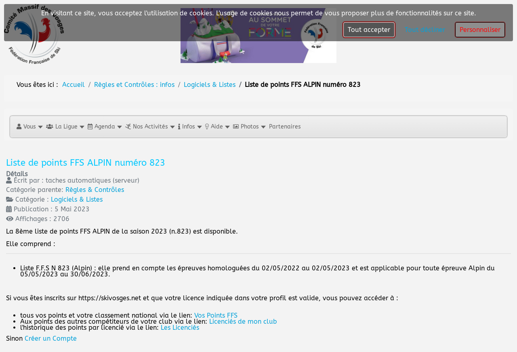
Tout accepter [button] (369, 30)
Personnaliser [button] (480, 30)
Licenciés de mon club (243, 321)
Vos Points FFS (215, 315)
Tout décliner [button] (425, 30)
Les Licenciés (180, 327)
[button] (29, 126)
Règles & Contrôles (94, 190)
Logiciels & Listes (77, 199)
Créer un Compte (51, 338)
